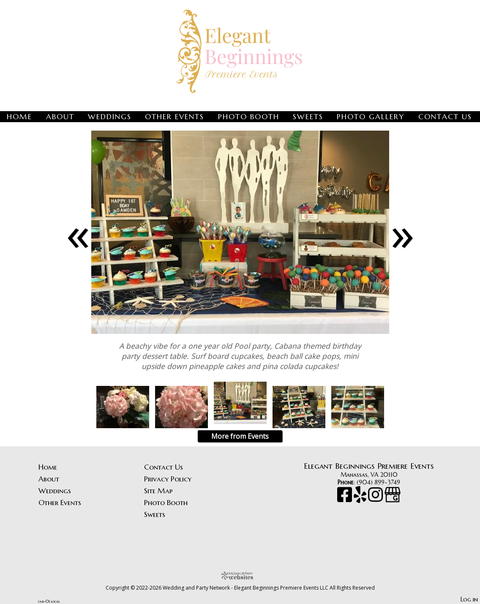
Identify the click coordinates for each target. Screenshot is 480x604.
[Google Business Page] (393, 499)
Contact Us (445, 116)
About (60, 116)
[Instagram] (376, 499)
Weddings (109, 116)
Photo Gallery (370, 116)
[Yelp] (361, 499)
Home (19, 116)
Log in (469, 599)
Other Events (174, 116)
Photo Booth (248, 116)
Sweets (308, 116)
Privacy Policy (167, 479)
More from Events (240, 436)
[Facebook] (345, 499)
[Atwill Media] (240, 575)
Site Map (158, 490)
